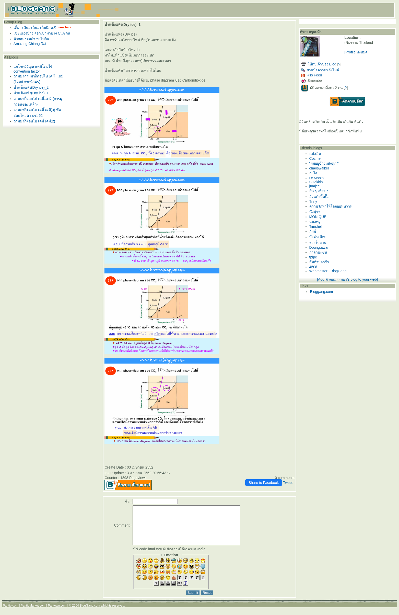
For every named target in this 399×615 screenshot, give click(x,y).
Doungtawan (319, 247)
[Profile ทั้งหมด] (356, 52)
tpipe (313, 257)
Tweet (287, 483)
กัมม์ (312, 231)
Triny (313, 201)
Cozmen (316, 158)
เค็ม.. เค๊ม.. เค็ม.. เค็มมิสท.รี (35, 28)
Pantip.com (10, 613)
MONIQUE (317, 217)
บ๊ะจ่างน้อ (317, 237)
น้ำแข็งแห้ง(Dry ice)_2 (31, 87)
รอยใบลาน (317, 243)
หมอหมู (315, 222)
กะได (313, 173)
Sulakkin (316, 182)
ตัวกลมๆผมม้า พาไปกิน (31, 39)
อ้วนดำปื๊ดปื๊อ (319, 197)
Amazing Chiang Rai (30, 44)
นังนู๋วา (314, 212)
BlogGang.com (90, 613)
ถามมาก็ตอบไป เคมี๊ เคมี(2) (34, 121)
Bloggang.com (321, 292)
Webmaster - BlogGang (328, 271)
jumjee (314, 186)
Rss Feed (311, 75)
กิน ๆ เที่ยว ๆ (319, 191)
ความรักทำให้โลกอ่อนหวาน (331, 206)
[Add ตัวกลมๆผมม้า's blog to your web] (347, 279)
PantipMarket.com (33, 613)
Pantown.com (57, 613)
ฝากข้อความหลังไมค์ (320, 70)
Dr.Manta (316, 178)
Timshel (315, 226)
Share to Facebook (264, 483)
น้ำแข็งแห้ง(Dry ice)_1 (31, 93)
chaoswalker (319, 168)
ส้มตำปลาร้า (319, 262)
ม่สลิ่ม (315, 154)
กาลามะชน (318, 252)
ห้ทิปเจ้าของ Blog (322, 64)
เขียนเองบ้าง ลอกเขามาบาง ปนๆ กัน (42, 33)
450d (313, 267)
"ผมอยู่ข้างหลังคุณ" (324, 163)
